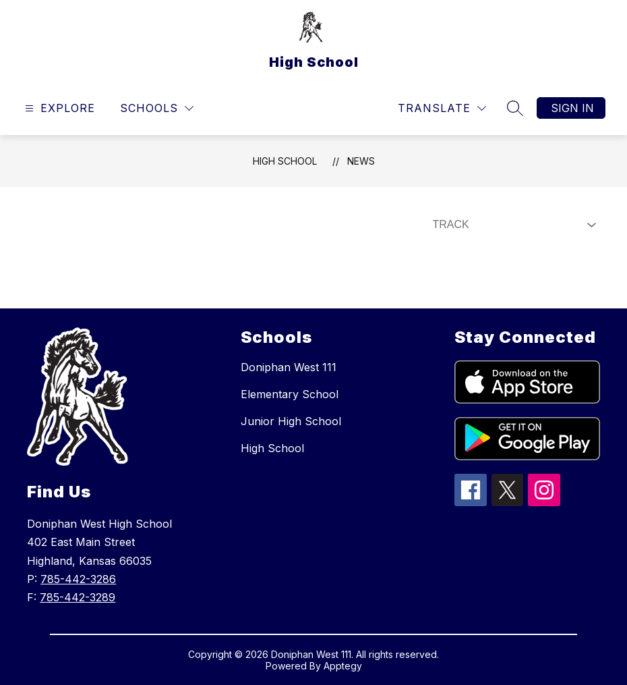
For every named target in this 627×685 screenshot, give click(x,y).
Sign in (572, 108)
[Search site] (515, 108)
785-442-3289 (77, 597)
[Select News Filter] (511, 225)
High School (285, 161)
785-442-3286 (78, 579)
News (361, 161)
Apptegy (343, 666)
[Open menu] (58, 108)
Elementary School (289, 394)
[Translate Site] (441, 108)
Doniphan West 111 (288, 367)
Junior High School (291, 421)
